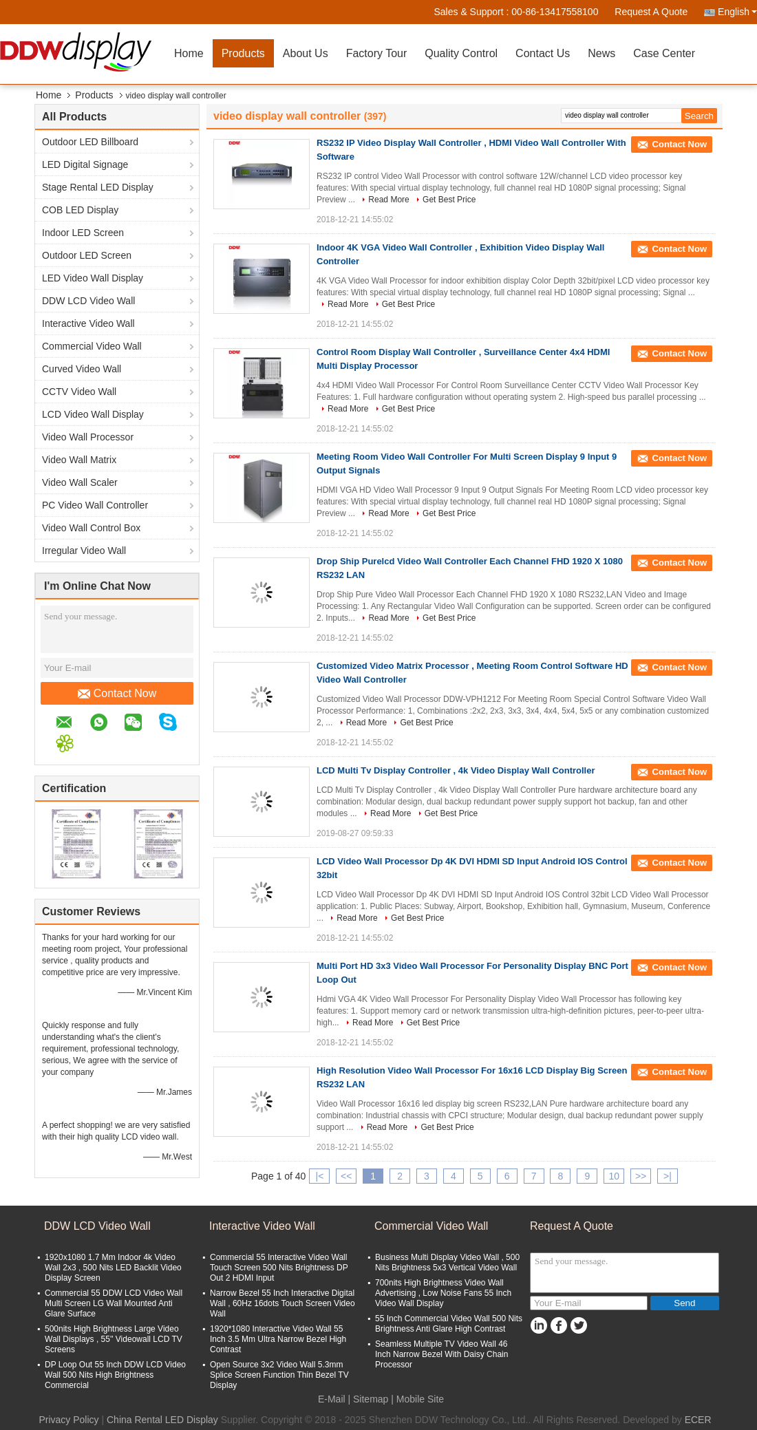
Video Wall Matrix (79, 459)
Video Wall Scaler (80, 482)
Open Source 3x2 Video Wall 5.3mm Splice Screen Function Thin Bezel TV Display (279, 1375)
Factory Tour (376, 53)
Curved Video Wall (81, 368)
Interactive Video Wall (88, 323)
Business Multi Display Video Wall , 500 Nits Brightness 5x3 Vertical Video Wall (447, 1262)
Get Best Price (449, 199)
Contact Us (542, 53)
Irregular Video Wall (84, 550)
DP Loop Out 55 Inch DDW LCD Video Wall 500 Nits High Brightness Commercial (115, 1375)
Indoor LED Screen (83, 232)
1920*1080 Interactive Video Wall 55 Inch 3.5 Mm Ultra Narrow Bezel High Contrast (278, 1339)
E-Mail (331, 1399)
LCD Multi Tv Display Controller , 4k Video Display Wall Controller (456, 770)
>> (640, 1176)
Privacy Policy (68, 1419)
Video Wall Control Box (91, 527)
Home (189, 53)
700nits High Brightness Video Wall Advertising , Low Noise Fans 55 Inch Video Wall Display (443, 1293)
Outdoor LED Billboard (90, 141)
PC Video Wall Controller (95, 505)
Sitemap (370, 1399)
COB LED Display (80, 209)
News (601, 53)
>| (667, 1176)
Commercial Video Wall (92, 346)
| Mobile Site (417, 1399)
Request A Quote (651, 11)
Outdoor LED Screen (86, 255)
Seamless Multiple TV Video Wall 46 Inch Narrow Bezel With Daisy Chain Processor (441, 1354)
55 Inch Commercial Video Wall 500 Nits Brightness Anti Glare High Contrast (448, 1324)
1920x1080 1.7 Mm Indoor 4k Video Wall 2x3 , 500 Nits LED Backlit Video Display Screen (113, 1267)
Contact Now (117, 693)
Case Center (664, 53)
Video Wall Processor (88, 436)
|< (320, 1176)
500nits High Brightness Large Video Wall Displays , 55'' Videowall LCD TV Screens (113, 1339)
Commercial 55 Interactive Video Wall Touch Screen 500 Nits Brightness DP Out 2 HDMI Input (279, 1267)
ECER (698, 1419)
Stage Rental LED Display (97, 187)
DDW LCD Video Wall (88, 300)
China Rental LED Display (162, 1419)
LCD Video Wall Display (93, 414)
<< (346, 1176)
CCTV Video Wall (79, 391)
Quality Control (461, 53)
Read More (388, 199)
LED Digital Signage (85, 164)
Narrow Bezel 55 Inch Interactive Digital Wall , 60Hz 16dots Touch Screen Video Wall (282, 1303)
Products (243, 53)
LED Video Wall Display (92, 278)
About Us (305, 53)
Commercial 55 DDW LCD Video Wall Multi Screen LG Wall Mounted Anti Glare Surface (113, 1303)
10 (613, 1176)
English (737, 11)
